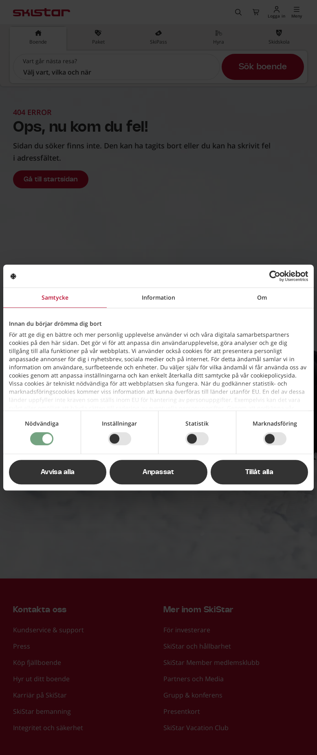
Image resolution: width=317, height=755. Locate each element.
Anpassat (158, 472)
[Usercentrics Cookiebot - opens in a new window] (272, 276)
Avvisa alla (58, 472)
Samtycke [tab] (55, 297)
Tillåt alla (259, 472)
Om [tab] (262, 297)
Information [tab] (158, 297)
